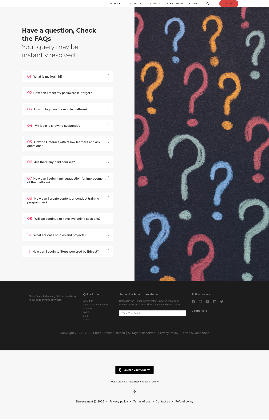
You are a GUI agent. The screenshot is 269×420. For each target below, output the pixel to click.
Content (112, 3)
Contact (195, 3)
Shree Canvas (174, 3)
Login (229, 3)
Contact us (163, 401)
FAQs (86, 312)
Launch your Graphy (134, 370)
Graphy (138, 381)
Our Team (153, 3)
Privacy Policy (168, 333)
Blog (85, 315)
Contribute (133, 3)
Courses (87, 308)
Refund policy (184, 401)
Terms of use (142, 401)
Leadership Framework (95, 304)
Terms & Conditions (194, 333)
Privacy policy (119, 401)
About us (88, 301)
